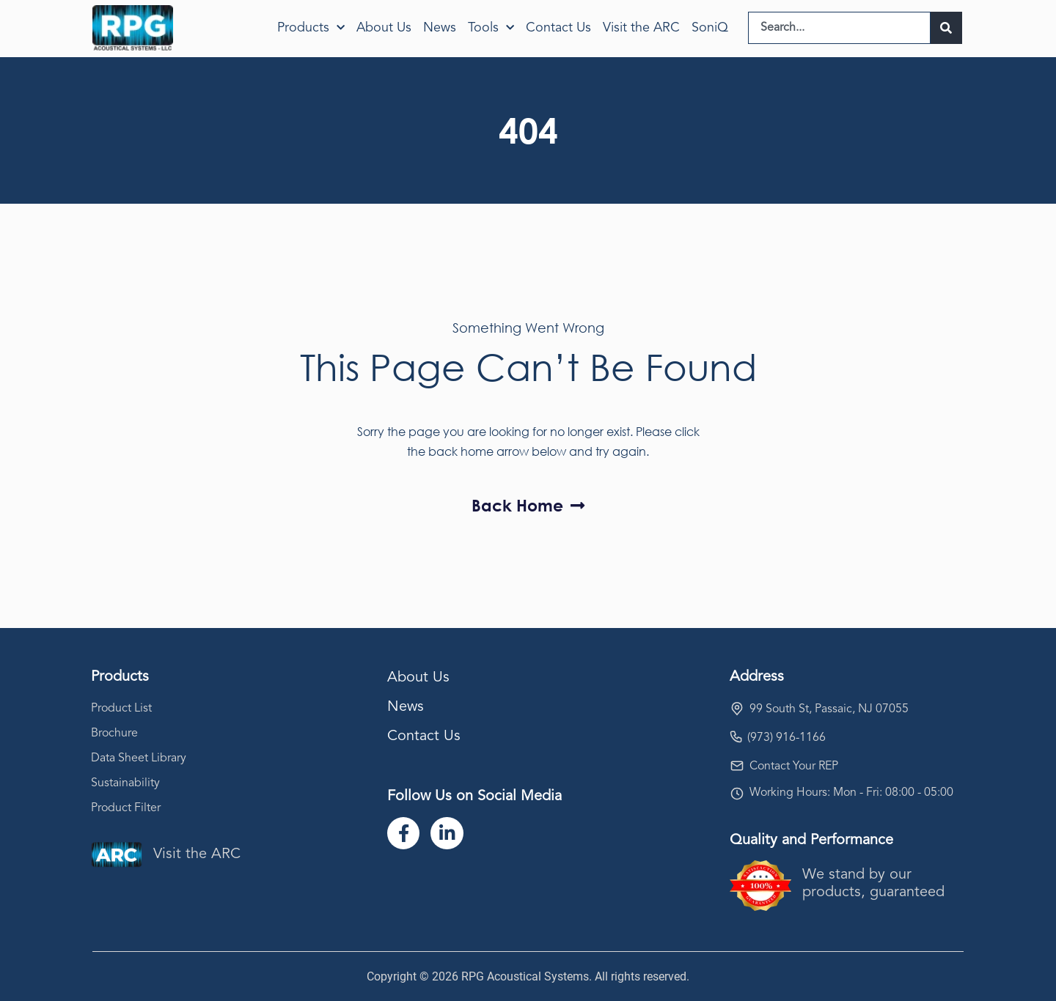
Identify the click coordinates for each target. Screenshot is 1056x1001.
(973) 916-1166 (786, 738)
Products (311, 28)
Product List (121, 708)
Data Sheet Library (138, 758)
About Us (383, 27)
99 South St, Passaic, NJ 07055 (829, 709)
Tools (491, 28)
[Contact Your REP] (737, 765)
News (439, 27)
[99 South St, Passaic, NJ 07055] (737, 708)
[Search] (946, 28)
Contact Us (558, 27)
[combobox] (839, 28)
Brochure (114, 733)
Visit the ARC (641, 27)
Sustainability (125, 783)
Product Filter (126, 808)
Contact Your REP (793, 766)
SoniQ (710, 27)
